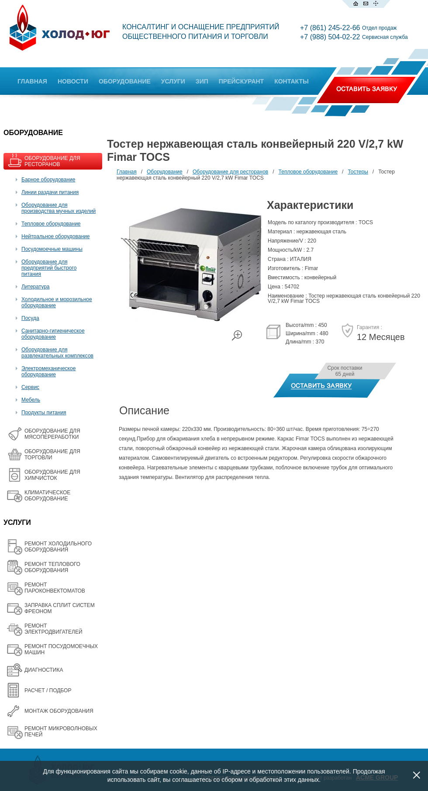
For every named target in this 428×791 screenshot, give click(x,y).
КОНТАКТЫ (291, 81)
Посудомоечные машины (52, 249)
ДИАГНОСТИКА (43, 670)
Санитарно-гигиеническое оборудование (53, 334)
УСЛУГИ (173, 81)
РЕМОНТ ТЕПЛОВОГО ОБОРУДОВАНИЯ (52, 567)
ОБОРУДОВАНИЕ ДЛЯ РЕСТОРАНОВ (52, 161)
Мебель (30, 400)
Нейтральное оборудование (55, 236)
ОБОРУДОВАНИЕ (125, 81)
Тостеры (358, 172)
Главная (127, 172)
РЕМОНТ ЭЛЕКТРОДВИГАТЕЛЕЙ (53, 629)
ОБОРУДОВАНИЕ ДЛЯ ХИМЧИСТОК (52, 475)
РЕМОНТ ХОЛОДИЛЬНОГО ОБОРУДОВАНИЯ (58, 547)
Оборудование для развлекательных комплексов (57, 353)
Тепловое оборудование (51, 224)
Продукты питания (43, 412)
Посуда (30, 318)
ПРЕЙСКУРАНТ (241, 81)
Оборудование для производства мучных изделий (58, 208)
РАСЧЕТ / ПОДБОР (47, 690)
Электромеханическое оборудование (48, 371)
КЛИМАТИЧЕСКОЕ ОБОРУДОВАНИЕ (47, 495)
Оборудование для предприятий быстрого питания (48, 268)
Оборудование (165, 172)
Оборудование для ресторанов (230, 172)
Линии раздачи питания (50, 192)
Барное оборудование (48, 180)
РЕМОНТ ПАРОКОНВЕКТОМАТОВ (54, 588)
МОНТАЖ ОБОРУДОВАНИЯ (58, 711)
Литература (35, 287)
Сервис (30, 387)
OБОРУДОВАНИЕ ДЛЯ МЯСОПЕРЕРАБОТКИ (52, 434)
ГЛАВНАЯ (32, 81)
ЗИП (202, 81)
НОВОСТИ (73, 81)
